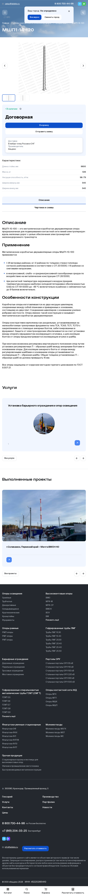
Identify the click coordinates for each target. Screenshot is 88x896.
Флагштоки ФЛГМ (10, 740)
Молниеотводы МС (55, 736)
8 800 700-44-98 (64, 4)
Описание (44, 200)
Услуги (5, 802)
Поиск (27, 891)
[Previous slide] (4, 65)
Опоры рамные (10, 628)
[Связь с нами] (83, 12)
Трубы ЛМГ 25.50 (54, 651)
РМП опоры (7, 632)
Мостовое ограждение (13, 674)
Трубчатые (7, 601)
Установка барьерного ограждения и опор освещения (42, 405)
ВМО (48, 598)
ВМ (47, 616)
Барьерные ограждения (15, 659)
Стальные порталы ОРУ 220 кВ (60, 674)
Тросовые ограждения (12, 671)
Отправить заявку (44, 132)
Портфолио (48, 802)
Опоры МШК (51, 702)
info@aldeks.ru (11, 847)
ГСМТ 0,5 (6, 697)
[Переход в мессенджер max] (8, 839)
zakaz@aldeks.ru (12, 4)
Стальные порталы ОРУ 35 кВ (59, 663)
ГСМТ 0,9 (6, 712)
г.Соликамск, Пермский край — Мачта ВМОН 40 (32, 546)
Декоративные (9, 605)
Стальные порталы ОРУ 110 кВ (59, 667)
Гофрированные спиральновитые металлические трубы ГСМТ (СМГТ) (21, 692)
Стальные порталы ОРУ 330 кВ (60, 678)
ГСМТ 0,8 (6, 709)
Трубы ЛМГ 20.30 (53, 640)
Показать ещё (52, 620)
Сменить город (52, 17)
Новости (47, 808)
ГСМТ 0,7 (6, 705)
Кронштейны (8, 616)
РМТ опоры (7, 640)
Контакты (7, 808)
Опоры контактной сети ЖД (61, 690)
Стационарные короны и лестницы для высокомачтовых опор (20, 761)
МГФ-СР (50, 605)
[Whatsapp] (84, 4)
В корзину (44, 125)
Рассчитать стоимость (35, 849)
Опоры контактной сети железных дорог (32, 23)
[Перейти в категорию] (77, 442)
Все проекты (10, 574)
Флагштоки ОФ (9, 729)
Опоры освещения (12, 594)
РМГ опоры (7, 636)
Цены (5, 813)
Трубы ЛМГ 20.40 (54, 644)
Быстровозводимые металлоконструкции (21, 770)
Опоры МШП (61, 23)
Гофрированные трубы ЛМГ (61, 628)
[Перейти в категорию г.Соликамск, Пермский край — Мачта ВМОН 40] (9, 559)
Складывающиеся (10, 609)
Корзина (46, 891)
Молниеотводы (54, 725)
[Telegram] (80, 4)
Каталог (8, 891)
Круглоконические (10, 613)
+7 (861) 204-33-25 (14, 831)
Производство (50, 797)
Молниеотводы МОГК (56, 729)
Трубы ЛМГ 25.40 (54, 647)
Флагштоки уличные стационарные (21, 725)
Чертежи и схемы (44, 208)
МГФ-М (49, 601)
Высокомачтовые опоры (59, 594)
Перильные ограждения (13, 667)
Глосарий (7, 797)
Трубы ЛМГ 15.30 (53, 632)
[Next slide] (83, 65)
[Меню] (4, 12)
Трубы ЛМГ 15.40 (53, 636)
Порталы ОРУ (53, 659)
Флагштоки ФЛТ (9, 747)
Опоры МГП (51, 698)
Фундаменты (8, 620)
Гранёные (6, 598)
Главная (5, 23)
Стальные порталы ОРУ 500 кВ (60, 682)
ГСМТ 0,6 (6, 701)
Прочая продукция (12, 756)
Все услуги (9, 458)
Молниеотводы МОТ (55, 733)
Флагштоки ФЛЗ (9, 744)
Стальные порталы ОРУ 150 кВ (60, 671)
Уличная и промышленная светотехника (20, 766)
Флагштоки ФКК (9, 733)
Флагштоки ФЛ (9, 736)
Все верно (34, 17)
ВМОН (49, 609)
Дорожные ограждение (13, 663)
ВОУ (48, 613)
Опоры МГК (51, 694)
